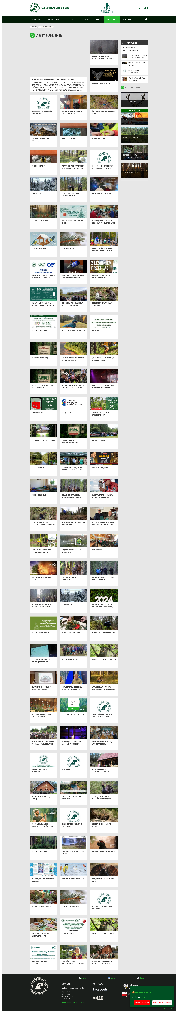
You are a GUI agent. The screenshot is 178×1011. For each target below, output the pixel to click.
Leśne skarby (97, 554)
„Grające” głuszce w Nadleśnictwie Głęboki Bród (102, 803)
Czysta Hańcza (98, 445)
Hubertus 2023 (68, 938)
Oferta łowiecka (129, 105)
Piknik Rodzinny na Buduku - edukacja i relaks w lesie (73, 391)
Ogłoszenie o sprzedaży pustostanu (42, 117)
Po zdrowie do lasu (70, 664)
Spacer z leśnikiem (39, 335)
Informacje (35, 27)
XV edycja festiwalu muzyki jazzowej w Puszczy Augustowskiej (73, 748)
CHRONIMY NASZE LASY (40, 417)
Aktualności (47, 27)
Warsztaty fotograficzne (103, 637)
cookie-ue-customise (162, 1002)
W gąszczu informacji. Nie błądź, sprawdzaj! (43, 391)
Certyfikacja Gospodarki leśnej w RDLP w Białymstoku (72, 200)
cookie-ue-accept (142, 1002)
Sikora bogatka (38, 170)
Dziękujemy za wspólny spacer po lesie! (102, 308)
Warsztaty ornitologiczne (74, 335)
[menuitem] (37, 19)
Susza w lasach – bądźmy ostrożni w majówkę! (102, 500)
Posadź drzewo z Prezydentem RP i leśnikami (73, 967)
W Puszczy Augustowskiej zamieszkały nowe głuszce (103, 692)
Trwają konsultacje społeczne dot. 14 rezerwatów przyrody (102, 419)
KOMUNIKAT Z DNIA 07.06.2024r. (39, 775)
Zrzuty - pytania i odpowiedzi (69, 583)
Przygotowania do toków (103, 856)
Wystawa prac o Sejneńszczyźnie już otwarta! (100, 776)
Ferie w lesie (37, 198)
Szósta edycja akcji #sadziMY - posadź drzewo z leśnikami (43, 830)
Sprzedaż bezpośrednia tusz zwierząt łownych (102, 720)
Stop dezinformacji (40, 362)
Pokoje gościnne (39, 499)
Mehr (143, 997)
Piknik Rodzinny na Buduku (43, 445)
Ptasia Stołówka (39, 253)
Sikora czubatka (69, 143)
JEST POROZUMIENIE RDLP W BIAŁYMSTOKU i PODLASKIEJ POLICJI (103, 529)
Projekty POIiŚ (68, 417)
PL (140, 8)
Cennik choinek (68, 253)
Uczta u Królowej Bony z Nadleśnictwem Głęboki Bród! (72, 474)
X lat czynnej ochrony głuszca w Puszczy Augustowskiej (41, 693)
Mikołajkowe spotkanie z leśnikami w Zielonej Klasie (103, 226)
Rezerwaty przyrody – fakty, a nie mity (101, 281)
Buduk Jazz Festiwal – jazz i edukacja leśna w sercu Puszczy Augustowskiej (103, 392)
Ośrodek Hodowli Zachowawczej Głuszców (133, 160)
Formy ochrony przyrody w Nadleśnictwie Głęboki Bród (73, 172)
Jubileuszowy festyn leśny (73, 719)
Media (125, 123)
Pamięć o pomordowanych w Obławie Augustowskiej (43, 747)
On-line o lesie (98, 143)
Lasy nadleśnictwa (130, 177)
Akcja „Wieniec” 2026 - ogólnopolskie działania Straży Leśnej (103, 63)
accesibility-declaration (166, 1009)
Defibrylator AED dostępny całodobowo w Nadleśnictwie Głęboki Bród (73, 119)
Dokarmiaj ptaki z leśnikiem (73, 883)
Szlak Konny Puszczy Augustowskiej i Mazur (71, 500)
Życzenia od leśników (101, 198)
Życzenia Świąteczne (40, 637)
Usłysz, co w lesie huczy (102, 88)
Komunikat (97, 335)
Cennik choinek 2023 (70, 911)
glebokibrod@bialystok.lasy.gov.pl (74, 1002)
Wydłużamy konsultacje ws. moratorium (102, 747)
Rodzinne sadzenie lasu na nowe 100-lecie (73, 528)
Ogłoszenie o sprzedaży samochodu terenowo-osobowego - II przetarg (102, 172)
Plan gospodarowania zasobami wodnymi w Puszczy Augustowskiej (42, 611)
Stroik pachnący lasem (41, 225)
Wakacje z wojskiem (100, 472)
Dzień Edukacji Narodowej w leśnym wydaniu (73, 308)
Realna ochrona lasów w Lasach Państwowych (73, 281)
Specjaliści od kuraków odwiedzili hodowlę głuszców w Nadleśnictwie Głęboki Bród (104, 969)
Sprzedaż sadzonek (130, 141)
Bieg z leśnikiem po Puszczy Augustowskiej (103, 583)
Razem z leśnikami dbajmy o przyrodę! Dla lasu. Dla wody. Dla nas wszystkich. (103, 255)
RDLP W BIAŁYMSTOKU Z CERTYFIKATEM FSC (53, 79)
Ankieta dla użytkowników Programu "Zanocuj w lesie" (43, 282)
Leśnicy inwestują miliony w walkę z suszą (73, 363)
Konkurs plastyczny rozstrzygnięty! (40, 939)
